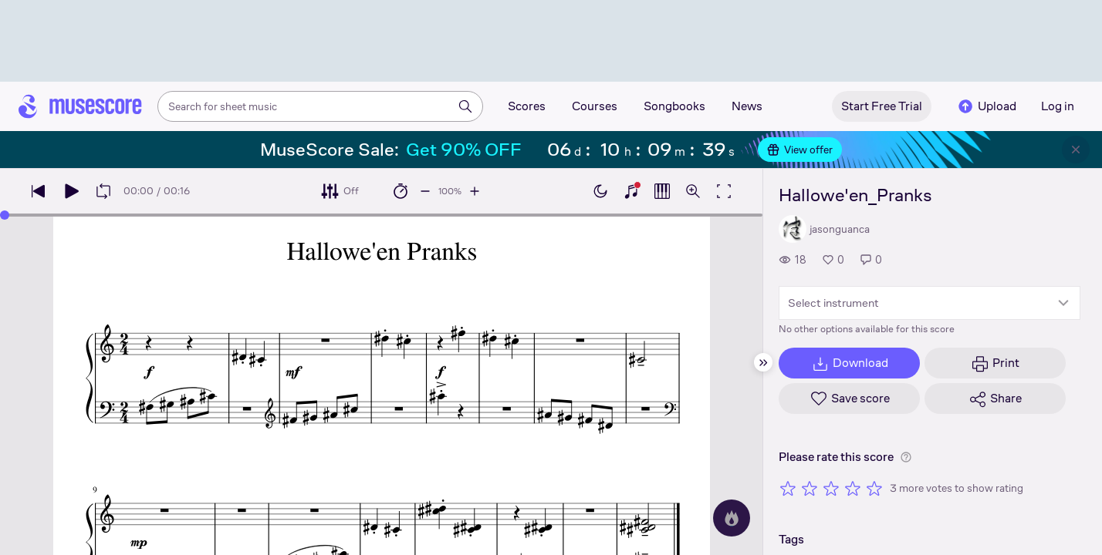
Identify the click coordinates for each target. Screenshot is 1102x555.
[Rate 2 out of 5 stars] (809, 488)
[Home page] (80, 106)
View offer (800, 149)
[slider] (4, 215)
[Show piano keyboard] (631, 191)
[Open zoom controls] (693, 191)
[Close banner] (1076, 149)
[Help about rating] (906, 457)
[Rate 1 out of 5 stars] (788, 488)
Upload (986, 106)
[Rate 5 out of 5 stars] (874, 488)
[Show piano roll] (662, 191)
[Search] (465, 106)
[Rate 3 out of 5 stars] (831, 488)
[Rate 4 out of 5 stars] (852, 488)
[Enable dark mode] (600, 191)
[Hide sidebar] (763, 362)
